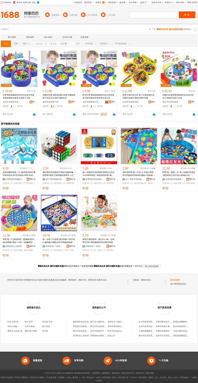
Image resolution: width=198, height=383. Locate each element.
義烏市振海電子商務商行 (52, 102)
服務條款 (106, 373)
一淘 (82, 377)
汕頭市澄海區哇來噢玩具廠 (12, 102)
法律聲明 (96, 373)
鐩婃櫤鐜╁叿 (60, 183)
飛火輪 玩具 (47, 322)
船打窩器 (46, 326)
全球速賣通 (51, 377)
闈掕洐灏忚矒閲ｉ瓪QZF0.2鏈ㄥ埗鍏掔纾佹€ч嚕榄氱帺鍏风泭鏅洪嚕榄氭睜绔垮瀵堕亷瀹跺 (98, 241)
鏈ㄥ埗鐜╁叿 (100, 250)
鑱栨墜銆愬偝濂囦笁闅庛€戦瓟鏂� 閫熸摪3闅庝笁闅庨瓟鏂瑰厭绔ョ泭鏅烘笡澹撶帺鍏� (59, 174)
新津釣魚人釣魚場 (81, 335)
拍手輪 (45, 331)
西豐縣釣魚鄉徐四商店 (100, 335)
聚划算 (75, 377)
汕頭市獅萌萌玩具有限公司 (91, 102)
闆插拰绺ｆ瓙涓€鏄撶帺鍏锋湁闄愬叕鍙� (55, 246)
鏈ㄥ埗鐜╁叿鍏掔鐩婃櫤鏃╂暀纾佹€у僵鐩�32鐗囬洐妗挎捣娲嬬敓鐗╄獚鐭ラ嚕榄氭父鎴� (59, 241)
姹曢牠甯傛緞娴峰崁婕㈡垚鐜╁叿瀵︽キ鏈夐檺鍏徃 (95, 179)
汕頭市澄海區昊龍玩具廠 (131, 102)
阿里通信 (143, 377)
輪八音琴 (29, 322)
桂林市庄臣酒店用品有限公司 (169, 335)
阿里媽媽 (106, 377)
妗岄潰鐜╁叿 (20, 183)
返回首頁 (139, 266)
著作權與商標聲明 (82, 373)
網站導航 (150, 373)
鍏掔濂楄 (190, 183)
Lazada (99, 380)
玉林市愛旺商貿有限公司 (184, 331)
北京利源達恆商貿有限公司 (150, 322)
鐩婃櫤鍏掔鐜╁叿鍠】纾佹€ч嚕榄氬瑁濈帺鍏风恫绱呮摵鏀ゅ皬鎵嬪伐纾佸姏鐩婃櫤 (138, 174)
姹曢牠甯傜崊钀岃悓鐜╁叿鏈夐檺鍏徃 (15, 179)
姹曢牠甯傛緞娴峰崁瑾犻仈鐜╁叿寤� (175, 179)
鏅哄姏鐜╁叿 (100, 183)
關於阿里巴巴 (128, 373)
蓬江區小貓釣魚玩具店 (100, 322)
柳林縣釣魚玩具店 (81, 322)
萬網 (151, 377)
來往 (170, 377)
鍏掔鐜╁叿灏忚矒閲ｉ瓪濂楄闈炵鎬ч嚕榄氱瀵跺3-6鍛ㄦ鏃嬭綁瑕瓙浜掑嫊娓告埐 (19, 241)
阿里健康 (184, 377)
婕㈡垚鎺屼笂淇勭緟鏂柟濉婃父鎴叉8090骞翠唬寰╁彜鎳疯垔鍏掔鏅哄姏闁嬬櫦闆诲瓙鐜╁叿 (98, 174)
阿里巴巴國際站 (21, 377)
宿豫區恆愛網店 (163, 331)
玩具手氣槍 (30, 326)
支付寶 (163, 377)
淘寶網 (61, 377)
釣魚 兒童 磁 (12, 322)
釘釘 (176, 377)
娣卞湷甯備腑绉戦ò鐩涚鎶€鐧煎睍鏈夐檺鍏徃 (55, 179)
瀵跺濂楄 (28, 250)
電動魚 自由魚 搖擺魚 (16, 331)
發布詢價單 (175, 280)
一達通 (193, 377)
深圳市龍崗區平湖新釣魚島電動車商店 (107, 331)
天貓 (68, 377)
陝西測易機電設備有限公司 (185, 335)
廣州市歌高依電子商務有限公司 (152, 335)
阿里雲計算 (123, 377)
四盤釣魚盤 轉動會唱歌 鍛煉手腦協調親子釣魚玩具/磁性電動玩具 (59, 96)
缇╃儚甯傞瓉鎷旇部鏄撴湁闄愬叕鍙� (135, 179)
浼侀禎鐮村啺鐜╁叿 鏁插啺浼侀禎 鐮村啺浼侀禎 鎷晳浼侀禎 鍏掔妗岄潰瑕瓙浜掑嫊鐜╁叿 (19, 174)
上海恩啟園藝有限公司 (148, 331)
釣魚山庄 (112, 335)
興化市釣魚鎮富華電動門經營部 (87, 331)
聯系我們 (140, 373)
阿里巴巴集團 (6, 377)
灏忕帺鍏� (139, 183)
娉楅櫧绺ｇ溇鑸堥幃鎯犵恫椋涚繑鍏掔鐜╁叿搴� (15, 246)
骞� (33, 179)
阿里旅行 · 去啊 (93, 377)
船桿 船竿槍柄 (31, 331)
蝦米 (114, 377)
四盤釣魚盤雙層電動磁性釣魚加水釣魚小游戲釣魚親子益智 (178, 96)
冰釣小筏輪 (12, 326)
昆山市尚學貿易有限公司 (171, 102)
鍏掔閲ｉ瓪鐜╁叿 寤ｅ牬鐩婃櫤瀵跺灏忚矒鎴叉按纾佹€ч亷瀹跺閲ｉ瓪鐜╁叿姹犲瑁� (178, 174)
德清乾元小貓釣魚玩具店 (118, 322)
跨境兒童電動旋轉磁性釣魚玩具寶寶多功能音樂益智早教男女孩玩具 (98, 96)
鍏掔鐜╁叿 (8, 183)
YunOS (133, 377)
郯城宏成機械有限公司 (183, 322)
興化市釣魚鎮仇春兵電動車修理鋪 (122, 331)
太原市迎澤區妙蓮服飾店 (149, 326)
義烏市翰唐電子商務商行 (184, 326)
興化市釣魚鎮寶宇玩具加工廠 (103, 326)
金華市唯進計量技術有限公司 (169, 326)
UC (156, 377)
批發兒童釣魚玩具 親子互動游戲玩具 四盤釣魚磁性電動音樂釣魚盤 (138, 96)
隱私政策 (116, 373)
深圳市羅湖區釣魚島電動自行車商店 (123, 326)
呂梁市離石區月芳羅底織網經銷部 (170, 322)
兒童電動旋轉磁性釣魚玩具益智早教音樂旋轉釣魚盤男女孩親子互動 (18, 96)
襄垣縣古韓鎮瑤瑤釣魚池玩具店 (87, 326)
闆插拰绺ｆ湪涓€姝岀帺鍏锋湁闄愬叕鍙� (95, 246)
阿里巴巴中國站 (37, 377)
